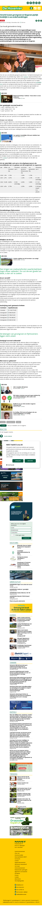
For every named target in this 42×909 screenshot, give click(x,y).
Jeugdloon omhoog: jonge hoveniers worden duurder (24, 794)
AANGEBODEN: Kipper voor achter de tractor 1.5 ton (21, 585)
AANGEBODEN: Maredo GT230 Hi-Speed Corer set (19, 596)
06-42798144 (20, 889)
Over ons (17, 853)
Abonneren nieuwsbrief (21, 864)
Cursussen (17, 859)
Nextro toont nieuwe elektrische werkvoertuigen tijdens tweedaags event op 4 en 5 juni (24, 632)
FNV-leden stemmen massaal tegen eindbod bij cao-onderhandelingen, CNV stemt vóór (26, 396)
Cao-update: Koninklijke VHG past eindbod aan (26, 135)
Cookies (17, 877)
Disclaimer (17, 873)
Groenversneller (19, 855)
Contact (17, 860)
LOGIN (3, 425)
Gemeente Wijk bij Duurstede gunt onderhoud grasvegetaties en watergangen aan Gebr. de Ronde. (18, 666)
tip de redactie (8, 436)
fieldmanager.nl (7, 900)
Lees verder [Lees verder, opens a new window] (9, 456)
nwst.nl (37, 902)
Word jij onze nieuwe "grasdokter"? (22, 557)
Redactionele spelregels (21, 870)
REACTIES (3, 429)
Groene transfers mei (22, 783)
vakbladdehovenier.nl (8, 902)
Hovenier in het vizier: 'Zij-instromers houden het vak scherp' (24, 800)
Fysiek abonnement (20, 851)
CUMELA (18, 422)
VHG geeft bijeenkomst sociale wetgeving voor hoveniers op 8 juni (23, 640)
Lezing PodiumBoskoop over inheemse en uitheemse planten (24, 625)
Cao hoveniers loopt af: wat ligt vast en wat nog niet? (24, 788)
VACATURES (14, 543)
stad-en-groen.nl (25, 900)
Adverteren (18, 879)
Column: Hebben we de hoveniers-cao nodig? (26, 258)
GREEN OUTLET (15, 582)
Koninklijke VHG (10, 422)
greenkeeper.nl (16, 900)
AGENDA (13, 615)
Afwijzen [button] (18, 460)
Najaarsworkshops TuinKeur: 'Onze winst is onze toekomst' (27, 96)
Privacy (16, 875)
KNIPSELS (13, 712)
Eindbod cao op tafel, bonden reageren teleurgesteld (24, 404)
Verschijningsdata (19, 881)
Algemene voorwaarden (21, 871)
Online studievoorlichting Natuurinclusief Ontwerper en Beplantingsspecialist (24, 619)
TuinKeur (25, 77)
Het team (17, 866)
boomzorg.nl (34, 900)
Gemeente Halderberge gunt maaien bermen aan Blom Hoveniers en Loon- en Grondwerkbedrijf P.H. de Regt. (20, 673)
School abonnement (20, 868)
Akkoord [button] (30, 460)
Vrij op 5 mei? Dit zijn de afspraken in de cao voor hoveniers (23, 778)
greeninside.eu (30, 902)
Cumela (5, 157)
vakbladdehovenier (21, 894)
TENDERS (13, 662)
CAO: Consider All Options (20, 387)
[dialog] (21, 454)
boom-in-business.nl (20, 902)
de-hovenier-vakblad (22, 892)
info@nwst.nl (20, 885)
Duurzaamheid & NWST (21, 857)
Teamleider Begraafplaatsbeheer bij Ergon (23, 552)
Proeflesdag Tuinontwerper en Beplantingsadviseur (24, 646)
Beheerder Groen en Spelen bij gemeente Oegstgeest (24, 546)
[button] (10, 465)
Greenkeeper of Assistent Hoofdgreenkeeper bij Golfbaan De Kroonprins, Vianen (24, 564)
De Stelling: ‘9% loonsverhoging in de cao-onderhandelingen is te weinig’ (25, 412)
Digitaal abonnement (20, 862)
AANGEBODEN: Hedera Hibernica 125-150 (20, 592)
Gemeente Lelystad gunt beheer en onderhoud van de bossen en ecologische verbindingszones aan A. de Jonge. (20, 695)
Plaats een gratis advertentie (17, 601)
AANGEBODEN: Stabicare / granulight (19, 589)
